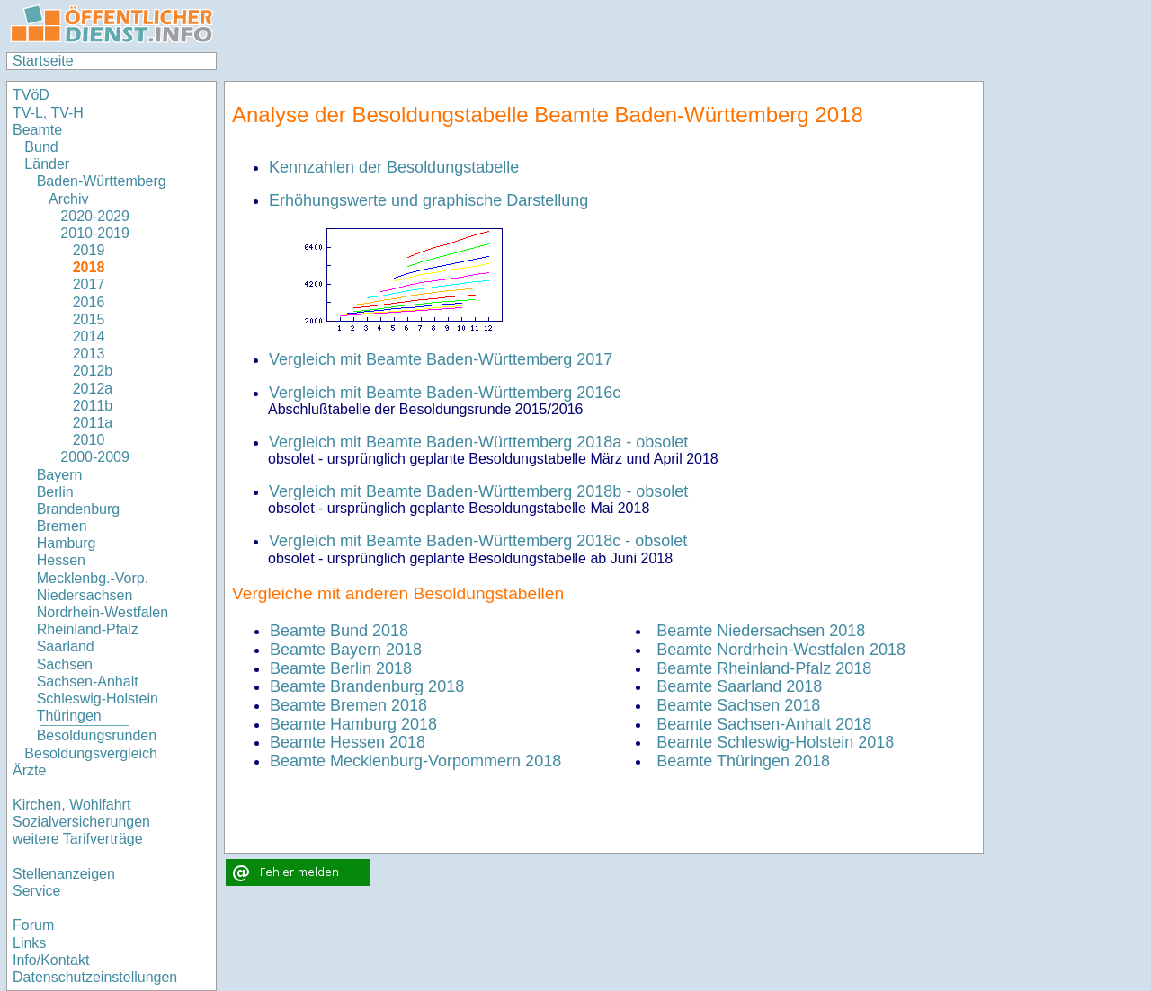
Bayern (60, 474)
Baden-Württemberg (101, 181)
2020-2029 (94, 216)
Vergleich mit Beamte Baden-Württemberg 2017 (440, 359)
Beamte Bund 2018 (339, 631)
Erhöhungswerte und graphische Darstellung (428, 200)
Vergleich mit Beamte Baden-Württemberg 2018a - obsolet (478, 442)
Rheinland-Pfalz (87, 629)
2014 (89, 336)
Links (29, 943)
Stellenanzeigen (64, 873)
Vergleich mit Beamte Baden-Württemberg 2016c (444, 393)
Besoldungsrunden (96, 735)
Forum (33, 925)
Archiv (68, 199)
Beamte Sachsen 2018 (738, 705)
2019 (89, 250)
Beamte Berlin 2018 (341, 668)
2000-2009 (94, 457)
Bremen (62, 526)
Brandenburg (78, 509)
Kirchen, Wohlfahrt (71, 804)
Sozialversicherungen (81, 821)
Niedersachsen (85, 595)
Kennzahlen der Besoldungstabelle (394, 167)
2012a (93, 388)
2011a (93, 422)
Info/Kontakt (51, 960)
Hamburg (66, 543)
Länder (46, 164)
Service (36, 890)
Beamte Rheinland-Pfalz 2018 (763, 668)
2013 (89, 353)
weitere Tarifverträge (78, 838)
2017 (89, 284)
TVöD (31, 94)
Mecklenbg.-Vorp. (93, 578)
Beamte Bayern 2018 (346, 650)
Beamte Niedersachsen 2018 (760, 631)
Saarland (65, 646)
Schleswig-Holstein (97, 698)
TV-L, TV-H (48, 112)
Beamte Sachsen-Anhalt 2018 (763, 724)
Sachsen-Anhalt (87, 681)
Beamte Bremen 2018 (348, 705)
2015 (89, 319)
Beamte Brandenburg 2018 (367, 686)
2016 (89, 302)
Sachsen (65, 664)
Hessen (61, 560)
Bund (41, 147)
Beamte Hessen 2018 (347, 742)
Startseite (43, 60)
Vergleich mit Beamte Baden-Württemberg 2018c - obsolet (478, 541)
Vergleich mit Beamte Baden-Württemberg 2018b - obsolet (478, 491)
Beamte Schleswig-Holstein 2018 (775, 742)
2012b (93, 370)
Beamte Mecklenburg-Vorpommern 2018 (415, 761)
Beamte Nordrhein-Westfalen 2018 (781, 650)
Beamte (37, 129)
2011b (93, 405)
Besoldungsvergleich (90, 753)
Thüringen (69, 715)
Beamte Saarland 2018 (739, 686)
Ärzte (29, 770)
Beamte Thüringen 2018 (743, 761)
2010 (89, 439)
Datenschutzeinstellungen (95, 977)
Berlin (55, 492)
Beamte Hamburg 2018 (353, 724)
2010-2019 (94, 233)
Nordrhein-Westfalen (102, 612)
